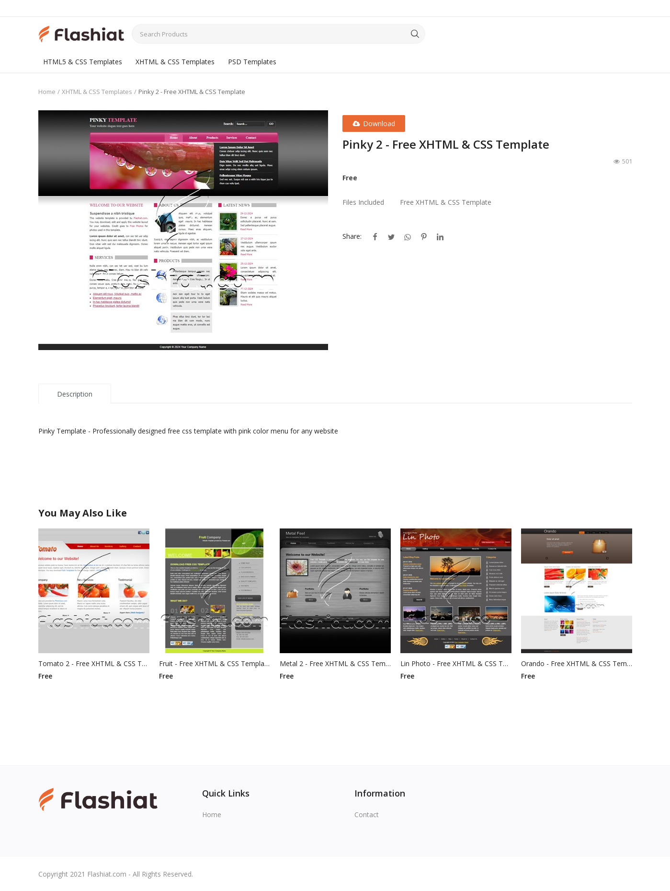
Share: (352, 236)
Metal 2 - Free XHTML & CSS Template (335, 663)
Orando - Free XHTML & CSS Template (576, 663)
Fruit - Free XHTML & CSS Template (214, 663)
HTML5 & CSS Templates (82, 61)
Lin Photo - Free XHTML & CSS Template (455, 663)
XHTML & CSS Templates (175, 61)
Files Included (363, 202)
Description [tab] (74, 394)
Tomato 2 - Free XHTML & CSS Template (93, 663)
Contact (366, 814)
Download (373, 123)
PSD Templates (252, 61)
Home (47, 91)
